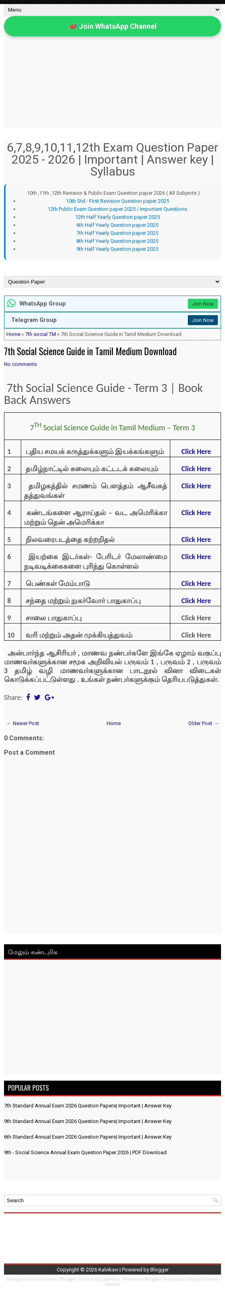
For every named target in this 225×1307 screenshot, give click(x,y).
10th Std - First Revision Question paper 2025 (117, 201)
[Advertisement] (112, 1019)
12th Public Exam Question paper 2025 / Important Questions (117, 209)
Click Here (196, 468)
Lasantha (110, 1279)
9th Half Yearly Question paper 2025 (117, 249)
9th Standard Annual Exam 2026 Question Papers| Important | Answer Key (87, 1121)
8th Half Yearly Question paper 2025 (117, 241)
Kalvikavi (108, 1270)
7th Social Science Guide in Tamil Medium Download (90, 351)
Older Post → (203, 723)
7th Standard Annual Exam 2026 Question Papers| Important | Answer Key (87, 1106)
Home (13, 334)
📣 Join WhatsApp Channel (112, 26)
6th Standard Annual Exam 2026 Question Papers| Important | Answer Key (87, 1137)
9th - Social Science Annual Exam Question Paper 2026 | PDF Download (85, 1152)
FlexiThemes (42, 1279)
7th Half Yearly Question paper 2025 (117, 233)
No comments (20, 364)
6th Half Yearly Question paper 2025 (117, 225)
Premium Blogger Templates (154, 1279)
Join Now (203, 304)
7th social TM (40, 334)
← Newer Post (22, 723)
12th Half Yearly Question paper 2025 (117, 217)
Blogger (159, 1270)
